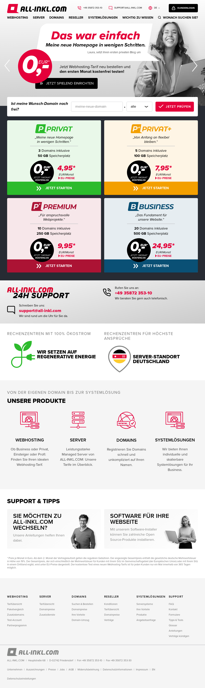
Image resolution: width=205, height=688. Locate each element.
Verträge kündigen (179, 636)
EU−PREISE (164, 178)
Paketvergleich (15, 609)
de (155, 7)
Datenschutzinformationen (117, 669)
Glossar (173, 625)
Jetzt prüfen (178, 107)
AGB (71, 669)
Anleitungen (175, 630)
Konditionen (110, 604)
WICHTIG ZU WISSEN (137, 18)
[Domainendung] (139, 107)
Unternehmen (14, 669)
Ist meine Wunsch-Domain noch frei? (39, 106)
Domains (56, 18)
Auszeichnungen (35, 669)
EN (153, 669)
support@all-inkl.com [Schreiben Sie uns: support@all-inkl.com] (128, 7)
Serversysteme (144, 604)
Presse (52, 669)
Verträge (109, 620)
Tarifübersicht (14, 604)
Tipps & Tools (176, 620)
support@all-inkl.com (40, 310)
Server (39, 18)
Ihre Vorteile (78, 614)
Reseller (76, 18)
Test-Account (14, 620)
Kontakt (173, 609)
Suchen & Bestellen (82, 604)
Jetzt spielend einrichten (70, 83)
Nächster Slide (195, 65)
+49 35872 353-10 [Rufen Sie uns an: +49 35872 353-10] (92, 7)
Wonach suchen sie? (180, 18)
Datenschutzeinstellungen (21, 678)
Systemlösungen (103, 18)
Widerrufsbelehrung (88, 669)
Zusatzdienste (47, 614)
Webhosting (17, 18)
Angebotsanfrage (146, 620)
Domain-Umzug (80, 620)
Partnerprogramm (17, 625)
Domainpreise (47, 609)
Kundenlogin (186, 8)
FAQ (171, 604)
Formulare (174, 614)
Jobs (62, 669)
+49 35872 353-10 (133, 293)
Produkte (141, 614)
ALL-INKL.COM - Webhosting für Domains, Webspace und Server (27, 7)
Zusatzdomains (15, 614)
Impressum (142, 669)
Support (176, 596)
